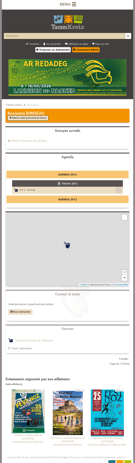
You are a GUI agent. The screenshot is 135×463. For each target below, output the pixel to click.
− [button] (124, 278)
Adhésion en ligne (76, 44)
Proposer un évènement (53, 49)
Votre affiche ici (14, 384)
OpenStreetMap (121, 284)
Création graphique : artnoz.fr (111, 457)
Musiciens (47, 340)
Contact (33, 457)
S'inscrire (32, 44)
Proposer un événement (83, 457)
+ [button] (124, 272)
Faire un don (100, 44)
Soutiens (42, 457)
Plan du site (23, 457)
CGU (50, 457)
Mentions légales (61, 457)
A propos (12, 457)
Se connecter (52, 44)
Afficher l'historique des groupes (29, 140)
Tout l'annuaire (20, 348)
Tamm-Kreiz (14, 105)
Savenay (31, 189)
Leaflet (83, 284)
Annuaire (32, 105)
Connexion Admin (86, 49)
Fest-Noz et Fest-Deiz (26, 340)
